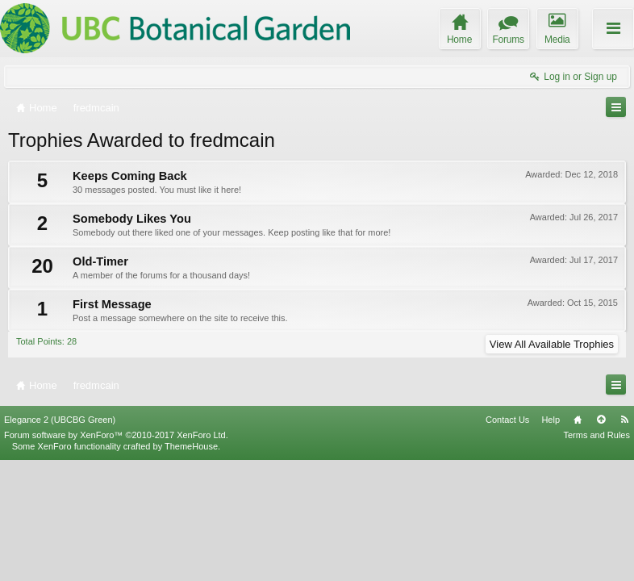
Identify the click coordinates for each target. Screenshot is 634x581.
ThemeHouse (191, 566)
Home (577, 539)
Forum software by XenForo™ (116, 555)
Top (601, 539)
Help (550, 540)
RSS (624, 539)
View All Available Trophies (552, 344)
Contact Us (507, 540)
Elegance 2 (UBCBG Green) (59, 540)
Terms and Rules (596, 555)
